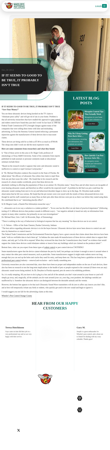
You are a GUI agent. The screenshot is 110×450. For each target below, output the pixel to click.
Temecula (7, 417)
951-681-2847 (91, 414)
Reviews (40, 408)
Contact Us (41, 411)
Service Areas (42, 421)
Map (93, 405)
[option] (19, 348)
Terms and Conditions (45, 435)
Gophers (60, 411)
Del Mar (12, 412)
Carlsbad (5, 412)
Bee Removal (62, 408)
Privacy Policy (42, 432)
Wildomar (16, 417)
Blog (38, 414)
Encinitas (19, 412)
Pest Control (61, 397)
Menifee (12, 415)
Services (40, 401)
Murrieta (19, 415)
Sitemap (40, 428)
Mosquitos (61, 404)
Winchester (24, 417)
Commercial (61, 401)
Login (98, 6)
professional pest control (11, 279)
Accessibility (42, 425)
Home (39, 397)
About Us (40, 404)
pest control (55, 138)
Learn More (91, 134)
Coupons (40, 418)
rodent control (49, 266)
